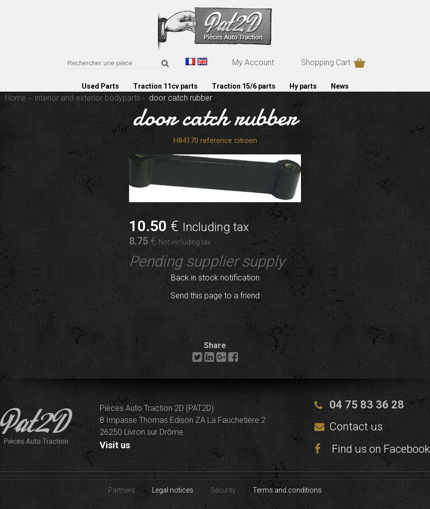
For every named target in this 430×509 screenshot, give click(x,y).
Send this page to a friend (215, 295)
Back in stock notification (215, 277)
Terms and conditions (287, 490)
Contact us (356, 426)
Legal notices (172, 490)
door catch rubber (215, 117)
